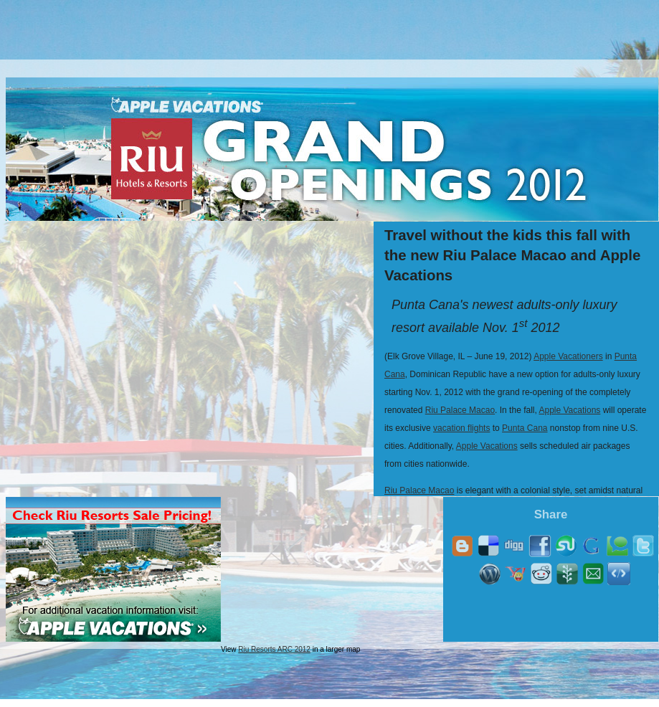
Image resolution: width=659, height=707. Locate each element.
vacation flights (461, 428)
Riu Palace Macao (460, 410)
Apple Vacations (569, 410)
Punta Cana (524, 428)
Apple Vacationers (568, 356)
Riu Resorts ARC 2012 (274, 649)
